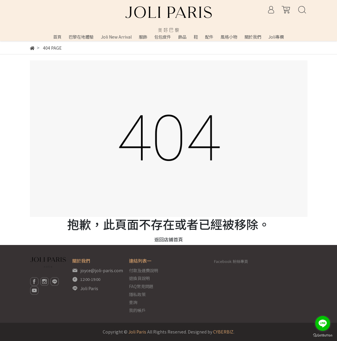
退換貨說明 (139, 278)
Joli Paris (89, 288)
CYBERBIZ (223, 332)
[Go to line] (322, 323)
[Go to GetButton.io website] (322, 335)
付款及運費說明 (143, 270)
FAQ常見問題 (141, 286)
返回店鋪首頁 (168, 239)
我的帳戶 (137, 310)
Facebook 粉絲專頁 (231, 261)
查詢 (133, 302)
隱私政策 (137, 294)
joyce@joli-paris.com (101, 270)
